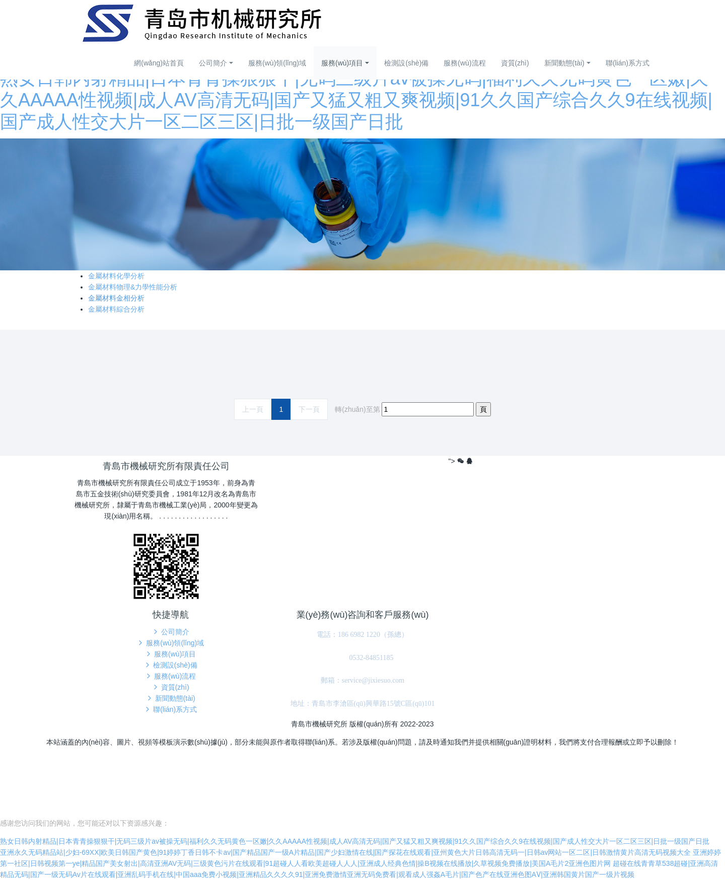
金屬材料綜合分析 (116, 309)
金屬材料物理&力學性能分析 (132, 287)
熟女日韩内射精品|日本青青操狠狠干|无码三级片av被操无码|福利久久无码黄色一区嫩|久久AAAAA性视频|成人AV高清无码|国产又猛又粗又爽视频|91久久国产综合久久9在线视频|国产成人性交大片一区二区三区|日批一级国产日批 (356, 100)
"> (457, 461)
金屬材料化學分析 (116, 276)
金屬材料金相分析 (116, 298)
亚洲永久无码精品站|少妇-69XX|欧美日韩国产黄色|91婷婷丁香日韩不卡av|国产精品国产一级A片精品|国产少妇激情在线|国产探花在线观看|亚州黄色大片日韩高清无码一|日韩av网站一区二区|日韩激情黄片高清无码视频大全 (345, 852)
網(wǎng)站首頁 (159, 63)
